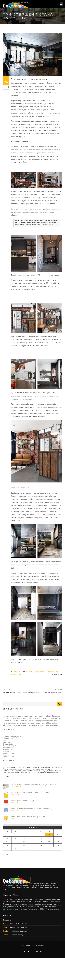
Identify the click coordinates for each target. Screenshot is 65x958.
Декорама (17, 671)
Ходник (6, 751)
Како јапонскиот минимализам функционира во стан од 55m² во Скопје (31, 723)
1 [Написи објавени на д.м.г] (24, 834)
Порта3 (28, 659)
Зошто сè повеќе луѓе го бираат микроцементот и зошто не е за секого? (31, 718)
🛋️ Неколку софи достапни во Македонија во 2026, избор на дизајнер (31, 725)
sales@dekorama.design (19, 927)
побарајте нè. (48, 225)
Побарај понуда (17, 935)
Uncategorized (8, 753)
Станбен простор (51, 671)
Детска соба (8, 747)
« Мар (5, 854)
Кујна (5, 740)
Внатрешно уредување (35, 671)
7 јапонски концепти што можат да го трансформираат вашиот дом (30, 720)
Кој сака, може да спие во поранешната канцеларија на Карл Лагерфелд (31, 716)
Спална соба (8, 744)
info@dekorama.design (19, 931)
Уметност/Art (16, 674)
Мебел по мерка (9, 746)
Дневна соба (8, 742)
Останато (7, 755)
